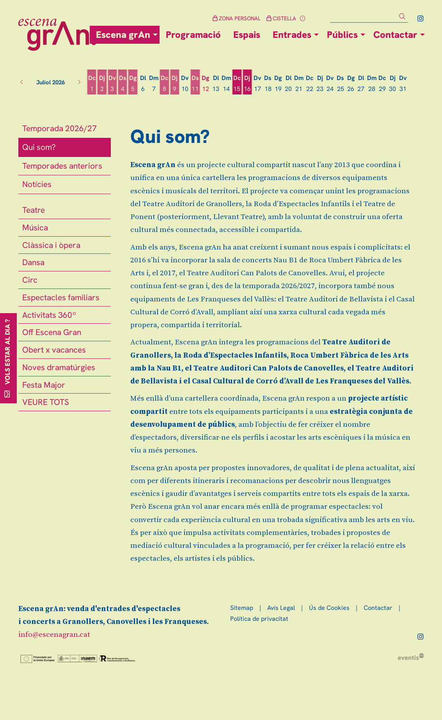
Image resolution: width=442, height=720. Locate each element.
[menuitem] (420, 18)
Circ (29, 279)
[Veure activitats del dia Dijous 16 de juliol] (247, 83)
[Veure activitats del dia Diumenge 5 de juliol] (132, 83)
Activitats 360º (49, 315)
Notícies (36, 184)
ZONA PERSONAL (237, 18)
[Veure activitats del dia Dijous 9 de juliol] (174, 83)
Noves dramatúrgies (58, 367)
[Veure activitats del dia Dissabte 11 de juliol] (195, 83)
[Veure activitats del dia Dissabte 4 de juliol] (122, 83)
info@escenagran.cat (54, 634)
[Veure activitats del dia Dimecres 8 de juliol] (164, 83)
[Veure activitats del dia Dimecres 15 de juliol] (237, 83)
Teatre (33, 210)
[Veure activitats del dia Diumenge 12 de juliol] (205, 83)
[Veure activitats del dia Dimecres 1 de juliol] (91, 83)
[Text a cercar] (369, 17)
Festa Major (43, 385)
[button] (403, 16)
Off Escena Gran (51, 332)
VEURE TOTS (45, 402)
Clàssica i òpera (51, 245)
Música (35, 227)
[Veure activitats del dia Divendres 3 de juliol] (112, 83)
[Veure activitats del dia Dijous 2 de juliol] (102, 83)
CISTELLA (281, 18)
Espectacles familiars (60, 297)
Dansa (33, 262)
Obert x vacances (54, 349)
